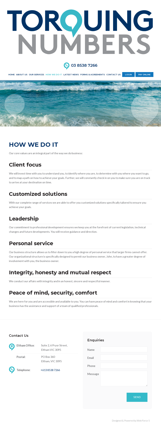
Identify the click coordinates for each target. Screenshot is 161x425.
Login (128, 74)
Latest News (71, 74)
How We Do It (54, 74)
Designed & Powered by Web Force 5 (131, 420)
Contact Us (113, 74)
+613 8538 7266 (50, 370)
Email (90, 357)
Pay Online (144, 74)
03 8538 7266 (84, 65)
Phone (91, 366)
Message (92, 374)
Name (90, 349)
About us (21, 74)
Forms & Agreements (92, 74)
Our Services (36, 74)
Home (11, 74)
